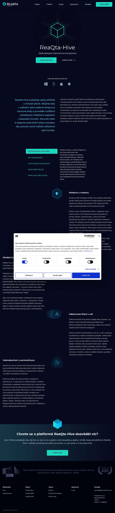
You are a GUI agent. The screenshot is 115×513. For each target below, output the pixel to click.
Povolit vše (86, 275)
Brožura (51, 490)
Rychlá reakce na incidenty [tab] (39, 164)
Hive (4, 490)
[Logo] (10, 4)
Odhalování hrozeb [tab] (36, 170)
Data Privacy (52, 496)
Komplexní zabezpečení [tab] (37, 175)
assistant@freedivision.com (103, 490)
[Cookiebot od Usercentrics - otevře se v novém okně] (85, 236)
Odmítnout (29, 275)
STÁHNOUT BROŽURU (46, 60)
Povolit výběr (57, 275)
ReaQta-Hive (30, 490)
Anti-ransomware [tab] (35, 158)
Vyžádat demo (7, 493)
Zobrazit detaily (90, 269)
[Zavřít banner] (99, 236)
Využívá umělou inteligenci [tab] (39, 151)
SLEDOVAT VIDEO (68, 60)
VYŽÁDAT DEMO (104, 4)
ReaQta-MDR (30, 493)
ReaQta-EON (29, 496)
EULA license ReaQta (55, 493)
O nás (73, 490)
